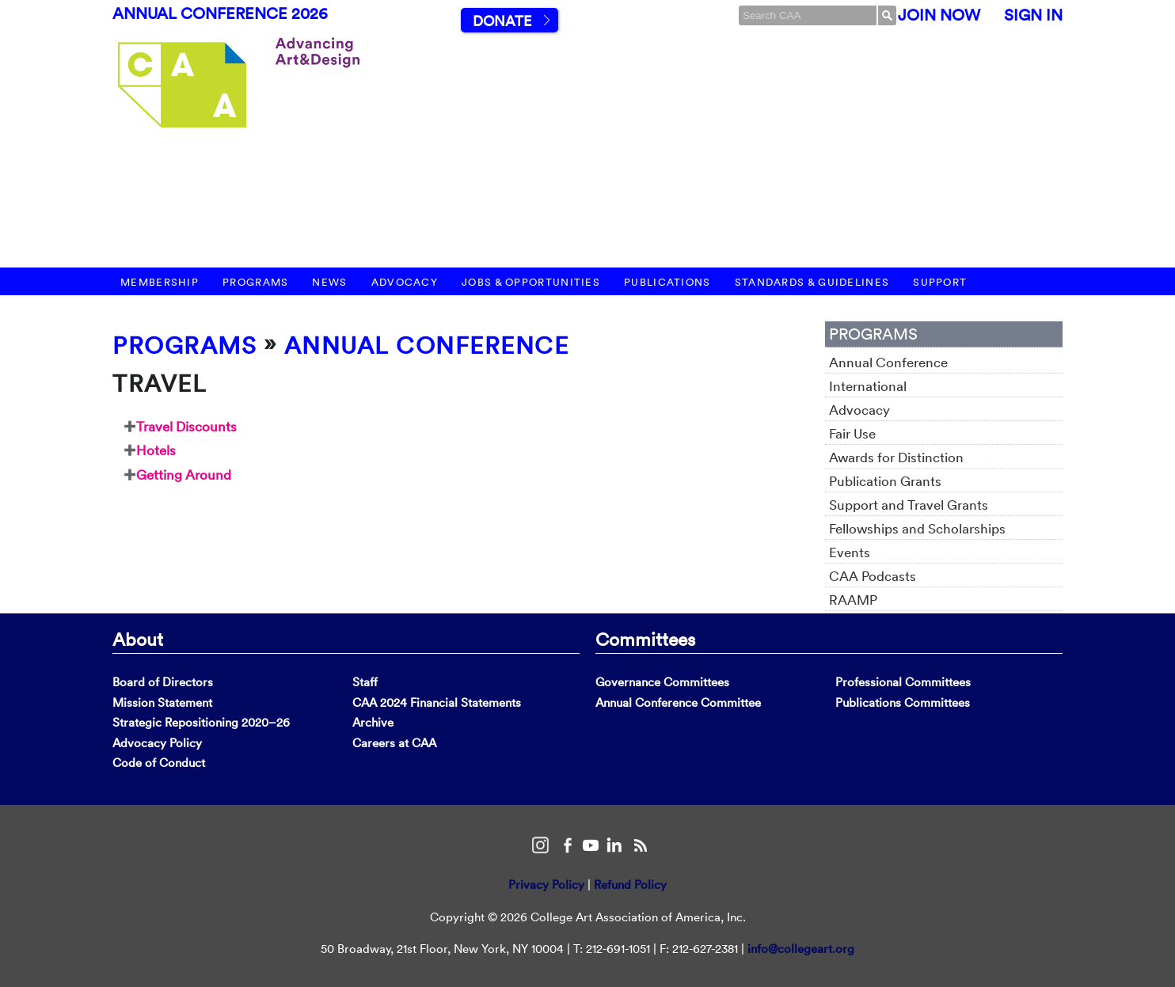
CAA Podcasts (872, 576)
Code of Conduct (158, 762)
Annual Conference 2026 (220, 13)
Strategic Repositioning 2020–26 (201, 722)
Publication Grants (885, 481)
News (329, 282)
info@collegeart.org (800, 948)
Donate (502, 21)
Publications (667, 282)
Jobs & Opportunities (531, 282)
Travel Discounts (186, 426)
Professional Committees (903, 681)
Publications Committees (902, 702)
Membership (159, 282)
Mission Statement (162, 702)
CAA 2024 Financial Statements (436, 702)
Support (940, 282)
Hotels (156, 450)
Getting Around (183, 474)
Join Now (939, 15)
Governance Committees (662, 681)
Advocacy (404, 282)
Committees (645, 639)
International (868, 386)
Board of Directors (162, 681)
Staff (365, 681)
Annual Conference (426, 345)
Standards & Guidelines (812, 282)
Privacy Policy (546, 884)
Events (849, 552)
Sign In (1033, 15)
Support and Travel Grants (908, 504)
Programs (255, 282)
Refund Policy (630, 884)
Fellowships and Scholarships (917, 528)
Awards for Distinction (896, 457)
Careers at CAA (394, 742)
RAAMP (853, 599)
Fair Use (852, 433)
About (137, 639)
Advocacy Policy (157, 742)
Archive (373, 722)
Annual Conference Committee (678, 702)
